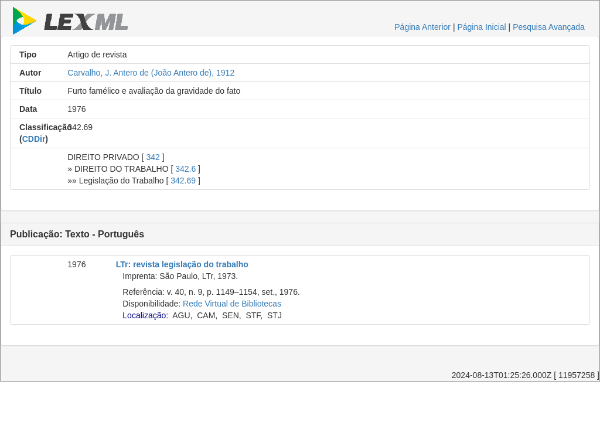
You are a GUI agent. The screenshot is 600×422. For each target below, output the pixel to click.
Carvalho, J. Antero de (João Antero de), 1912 (150, 72)
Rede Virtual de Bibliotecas (232, 303)
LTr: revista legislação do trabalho (182, 264)
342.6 (185, 168)
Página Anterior (422, 27)
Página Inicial (481, 27)
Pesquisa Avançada (549, 27)
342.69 (183, 180)
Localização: (145, 315)
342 (152, 157)
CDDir (34, 139)
